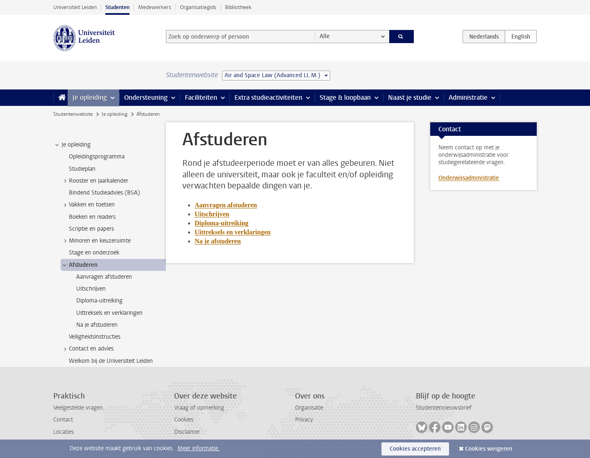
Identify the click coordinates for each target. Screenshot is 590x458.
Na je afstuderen (218, 241)
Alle (325, 36)
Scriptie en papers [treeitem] (91, 229)
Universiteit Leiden (75, 7)
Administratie (468, 97)
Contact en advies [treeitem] (87, 349)
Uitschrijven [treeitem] (91, 289)
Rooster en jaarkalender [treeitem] (94, 181)
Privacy (304, 420)
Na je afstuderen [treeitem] (97, 325)
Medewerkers (154, 7)
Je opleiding (90, 97)
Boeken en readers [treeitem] (92, 217)
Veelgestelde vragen (78, 408)
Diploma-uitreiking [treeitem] (99, 301)
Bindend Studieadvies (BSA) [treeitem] (104, 193)
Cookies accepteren (415, 449)
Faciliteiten (201, 97)
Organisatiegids (198, 7)
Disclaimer (187, 432)
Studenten (117, 7)
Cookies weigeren (488, 449)
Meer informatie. (198, 448)
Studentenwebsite (73, 114)
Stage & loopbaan (345, 97)
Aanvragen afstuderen (226, 205)
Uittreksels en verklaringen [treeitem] (109, 313)
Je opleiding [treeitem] (72, 145)
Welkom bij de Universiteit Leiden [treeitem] (111, 361)
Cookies (183, 420)
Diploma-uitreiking (221, 223)
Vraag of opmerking (199, 408)
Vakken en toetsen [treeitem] (88, 205)
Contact (63, 420)
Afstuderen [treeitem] (79, 265)
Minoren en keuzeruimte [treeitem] (96, 241)
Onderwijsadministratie (468, 178)
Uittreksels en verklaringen (232, 232)
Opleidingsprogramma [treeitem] (97, 156)
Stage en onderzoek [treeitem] (94, 252)
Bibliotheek (238, 7)
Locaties (63, 432)
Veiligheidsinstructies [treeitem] (94, 337)
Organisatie (309, 408)
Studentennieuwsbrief (444, 408)
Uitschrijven (212, 214)
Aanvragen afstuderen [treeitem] (104, 277)
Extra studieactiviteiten (268, 97)
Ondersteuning (146, 97)
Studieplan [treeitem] (82, 169)
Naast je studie (409, 97)
